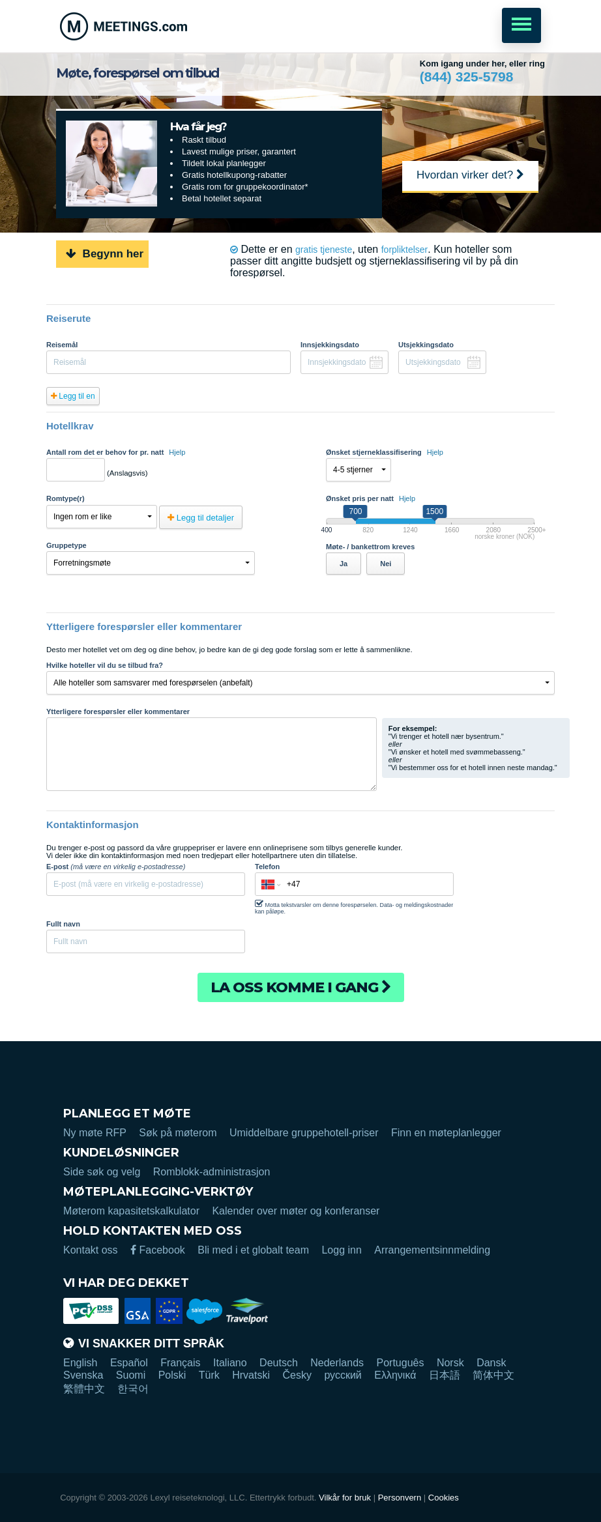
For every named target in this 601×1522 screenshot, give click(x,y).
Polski (172, 1375)
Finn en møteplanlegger (446, 1132)
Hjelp (177, 452)
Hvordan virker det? (470, 175)
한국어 (133, 1388)
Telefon (267, 866)
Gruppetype (66, 545)
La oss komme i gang (301, 987)
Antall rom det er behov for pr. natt (115, 452)
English (80, 1362)
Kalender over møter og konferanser (295, 1210)
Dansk (491, 1362)
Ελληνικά (395, 1375)
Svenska (83, 1375)
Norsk (450, 1362)
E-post (115, 866)
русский (342, 1375)
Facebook (157, 1250)
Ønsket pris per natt (370, 498)
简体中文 (493, 1375)
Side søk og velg (101, 1171)
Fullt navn (63, 924)
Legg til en (73, 396)
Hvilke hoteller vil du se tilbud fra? (104, 665)
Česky (296, 1375)
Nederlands (337, 1362)
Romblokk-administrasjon (212, 1171)
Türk (209, 1375)
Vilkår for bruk (345, 1497)
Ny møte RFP (94, 1132)
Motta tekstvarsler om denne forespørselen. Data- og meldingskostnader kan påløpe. (354, 907)
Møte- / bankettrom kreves (370, 547)
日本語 (444, 1375)
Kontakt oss (90, 1250)
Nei (385, 563)
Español (129, 1362)
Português (400, 1362)
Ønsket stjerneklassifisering (384, 452)
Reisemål (62, 345)
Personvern (399, 1497)
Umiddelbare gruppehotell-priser (304, 1132)
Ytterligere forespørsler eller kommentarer (118, 711)
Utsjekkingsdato (426, 345)
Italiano (230, 1362)
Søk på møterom (177, 1132)
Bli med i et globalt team (253, 1250)
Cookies (443, 1497)
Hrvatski (251, 1375)
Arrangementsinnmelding (432, 1250)
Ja (343, 563)
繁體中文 (84, 1388)
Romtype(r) (65, 498)
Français (180, 1362)
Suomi (130, 1375)
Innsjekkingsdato (329, 345)
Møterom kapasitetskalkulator (131, 1210)
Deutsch (278, 1362)
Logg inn (341, 1250)
